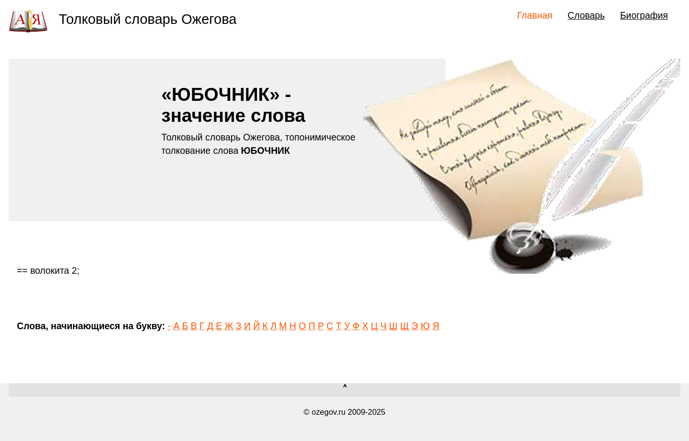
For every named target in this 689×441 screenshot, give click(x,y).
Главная (535, 15)
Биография (644, 15)
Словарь (586, 15)
